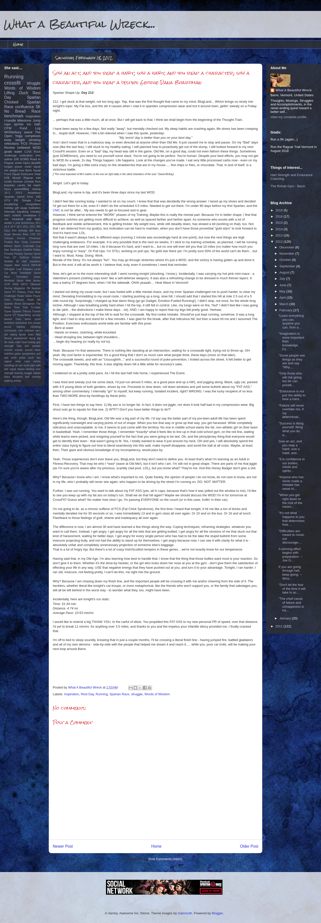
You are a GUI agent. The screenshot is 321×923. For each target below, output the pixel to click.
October (285, 260)
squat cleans (17, 369)
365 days (35, 230)
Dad (6, 249)
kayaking (22, 211)
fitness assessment (15, 338)
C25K (28, 151)
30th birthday (20, 230)
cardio (21, 185)
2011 (25, 226)
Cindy (24, 242)
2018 (279, 210)
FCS (24, 143)
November (287, 253)
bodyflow (9, 323)
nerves (29, 350)
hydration (35, 207)
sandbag (9, 365)
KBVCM (36, 265)
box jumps (34, 323)
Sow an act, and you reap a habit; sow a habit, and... (290, 447)
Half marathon (31, 261)
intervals (9, 211)
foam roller (14, 342)
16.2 (7, 192)
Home (18, 44)
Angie (7, 234)
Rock (37, 151)
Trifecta (26, 311)
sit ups (18, 365)
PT (14, 292)
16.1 (38, 223)
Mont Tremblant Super (22, 277)
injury (7, 188)
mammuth (185, 913)
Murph (16, 177)
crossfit (12, 83)
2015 (279, 223)
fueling (31, 342)
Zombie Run (32, 181)
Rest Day (87, 694)
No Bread (15, 111)
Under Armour (13, 181)
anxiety (36, 315)
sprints (18, 124)
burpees (9, 185)
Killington (9, 269)
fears (31, 334)
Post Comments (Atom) (165, 859)
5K (38, 107)
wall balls (33, 219)
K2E (7, 177)
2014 (279, 229)
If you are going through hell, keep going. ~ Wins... (290, 572)
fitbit (38, 334)
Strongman (28, 303)
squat (37, 166)
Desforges (16, 249)
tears (7, 376)
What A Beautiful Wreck (293, 90)
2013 (18, 192)
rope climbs (32, 361)
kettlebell (23, 147)
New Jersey (33, 280)
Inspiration (71, 694)
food (24, 342)
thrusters (17, 376)
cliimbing (36, 326)
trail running (33, 376)
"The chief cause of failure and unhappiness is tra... (291, 604)
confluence (24, 107)
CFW (8, 128)
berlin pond (33, 319)
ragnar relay (12, 361)
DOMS (24, 159)
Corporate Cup (32, 246)
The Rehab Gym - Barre (287, 186)
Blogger (217, 913)
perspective (28, 353)
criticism (29, 330)
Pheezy (21, 292)
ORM (15, 284)
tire (6, 170)
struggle (137, 694)
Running (102, 694)
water (18, 151)
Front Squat (12, 174)
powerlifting (21, 188)
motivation (26, 155)
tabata (37, 373)
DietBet (27, 249)
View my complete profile (288, 117)
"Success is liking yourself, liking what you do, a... (290, 429)
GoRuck (24, 257)
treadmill (17, 219)
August (284, 272)
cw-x (38, 330)
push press (18, 357)
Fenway (8, 253)
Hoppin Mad (12, 265)
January (285, 618)
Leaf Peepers (24, 269)
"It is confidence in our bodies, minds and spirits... (291, 465)
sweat (28, 132)
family (22, 334)
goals (8, 151)
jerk (27, 346)
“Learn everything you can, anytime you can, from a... (291, 321)
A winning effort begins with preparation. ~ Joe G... (290, 554)
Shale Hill (34, 299)
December (287, 247)
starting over (33, 369)
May (282, 291)
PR (16, 200)
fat (29, 185)
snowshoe (30, 215)
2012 (32, 226)
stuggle (28, 373)
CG (39, 234)
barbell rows (12, 319)
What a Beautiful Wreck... (80, 24)
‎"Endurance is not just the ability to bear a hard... (291, 395)
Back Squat (33, 170)
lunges (8, 166)
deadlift (36, 162)
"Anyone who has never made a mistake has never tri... (291, 483)
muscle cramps (13, 350)
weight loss (16, 170)
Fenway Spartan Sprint (27, 253)
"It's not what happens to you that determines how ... (291, 518)
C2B (32, 234)
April (283, 297)
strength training (13, 373)
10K (16, 159)
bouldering (11, 204)
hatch (37, 185)
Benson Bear (20, 234)
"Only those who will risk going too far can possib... (290, 379)
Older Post (249, 846)
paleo (18, 353)
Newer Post (63, 846)
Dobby (37, 249)
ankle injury (22, 162)
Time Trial (21, 307)
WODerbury (12, 132)
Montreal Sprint (13, 280)
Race (36, 111)
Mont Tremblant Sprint (26, 273)
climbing (35, 140)
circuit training (14, 326)
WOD (37, 147)
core (20, 330)
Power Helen (24, 296)
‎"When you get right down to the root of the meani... (290, 500)
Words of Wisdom (157, 694)
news (38, 350)
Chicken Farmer (14, 238)
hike (19, 346)
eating (13, 334)
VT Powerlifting (22, 315)
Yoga (18, 136)
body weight (14, 140)
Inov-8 (25, 265)
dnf (6, 334)
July (282, 278)
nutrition (8, 353)
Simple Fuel (31, 200)
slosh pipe (29, 365)
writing (17, 380)
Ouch (23, 93)
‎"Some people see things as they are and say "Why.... (291, 361)
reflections (11, 143)
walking (8, 380)
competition (33, 204)
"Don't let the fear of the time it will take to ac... (291, 588)
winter (8, 222)
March (284, 304)
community (10, 330)
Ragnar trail (32, 177)
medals (36, 346)
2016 (279, 216)
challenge (10, 155)
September (287, 266)
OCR (7, 284)
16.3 (6, 226)
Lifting (9, 93)
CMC (56, 210)
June (283, 285)
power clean (23, 166)
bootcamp (21, 323)
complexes (33, 136)
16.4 (12, 226)
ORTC (24, 284)
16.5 (18, 226)
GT (14, 257)
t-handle (10, 120)
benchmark (13, 116)
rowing (36, 188)
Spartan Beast (12, 303)
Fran (6, 257)
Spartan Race (119, 694)
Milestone (24, 120)
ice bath (34, 124)
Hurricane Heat (31, 174)
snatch (16, 215)
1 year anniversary (24, 223)
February (286, 310)
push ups (34, 357)
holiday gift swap (15, 207)
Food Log (30, 128)
